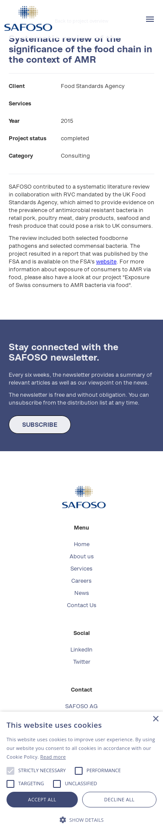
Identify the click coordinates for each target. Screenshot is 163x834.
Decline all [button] (119, 799)
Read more (53, 756)
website (106, 261)
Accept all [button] (42, 799)
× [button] (155, 719)
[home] (26, 18)
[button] (150, 19)
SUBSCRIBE (39, 424)
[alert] (81, 773)
